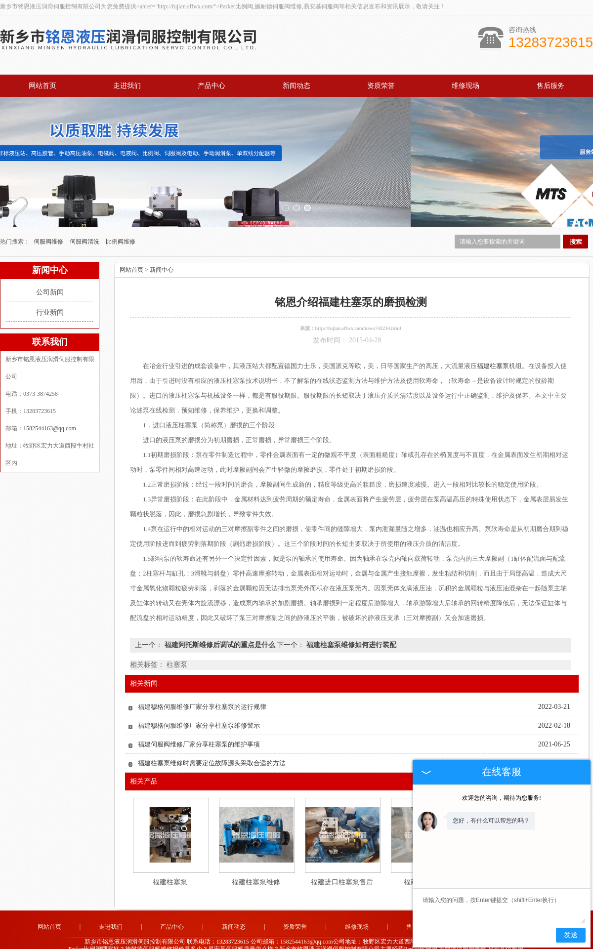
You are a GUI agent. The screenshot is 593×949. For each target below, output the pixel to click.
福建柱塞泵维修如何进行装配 (350, 626)
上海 (269, 937)
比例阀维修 (120, 223)
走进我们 (127, 85)
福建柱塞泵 (170, 863)
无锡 (283, 937)
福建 (323, 937)
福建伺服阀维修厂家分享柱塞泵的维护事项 (199, 726)
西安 (363, 937)
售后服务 (550, 85)
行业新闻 (50, 294)
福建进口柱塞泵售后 (342, 863)
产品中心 (211, 85)
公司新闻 (50, 274)
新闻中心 (161, 251)
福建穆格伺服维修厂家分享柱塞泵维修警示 (199, 707)
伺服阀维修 (49, 223)
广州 (336, 937)
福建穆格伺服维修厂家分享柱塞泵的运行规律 (202, 688)
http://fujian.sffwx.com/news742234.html (358, 310)
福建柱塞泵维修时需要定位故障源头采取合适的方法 (212, 744)
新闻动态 (296, 85)
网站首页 (42, 85)
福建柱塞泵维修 (256, 863)
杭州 (309, 937)
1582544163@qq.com (49, 410)
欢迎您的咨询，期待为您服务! (501, 797)
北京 (349, 937)
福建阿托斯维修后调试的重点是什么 (220, 626)
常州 (296, 937)
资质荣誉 (381, 85)
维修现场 (465, 85)
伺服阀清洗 (85, 223)
